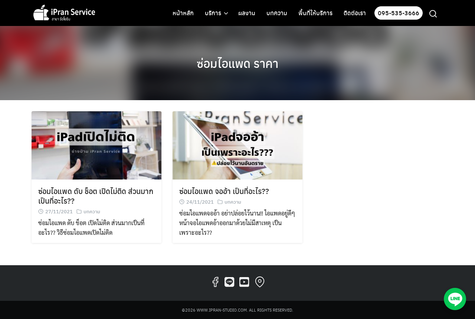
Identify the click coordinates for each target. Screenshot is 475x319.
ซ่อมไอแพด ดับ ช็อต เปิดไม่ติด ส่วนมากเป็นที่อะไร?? (95, 195)
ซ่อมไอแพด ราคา (237, 63)
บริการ (213, 13)
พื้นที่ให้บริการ (315, 13)
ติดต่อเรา (355, 13)
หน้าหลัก (183, 13)
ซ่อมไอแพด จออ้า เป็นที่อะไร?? (224, 190)
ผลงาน (246, 13)
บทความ (276, 13)
